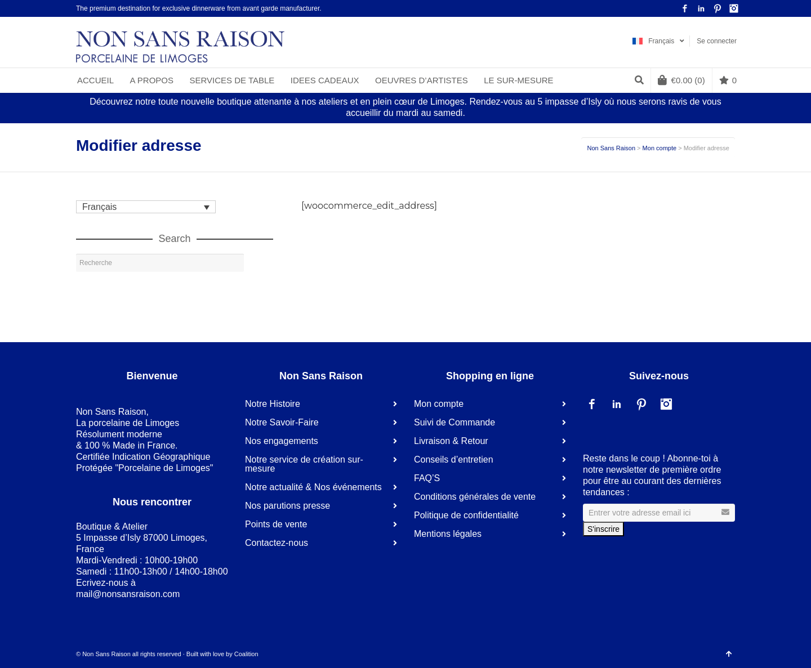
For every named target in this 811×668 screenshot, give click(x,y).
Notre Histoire (272, 404)
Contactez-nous (276, 543)
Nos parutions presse (287, 505)
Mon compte (660, 148)
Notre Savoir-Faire (282, 422)
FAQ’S (427, 478)
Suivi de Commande (454, 422)
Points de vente (276, 524)
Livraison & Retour (451, 441)
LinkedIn (701, 8)
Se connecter (717, 41)
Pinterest (717, 8)
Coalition (246, 654)
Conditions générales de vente (475, 496)
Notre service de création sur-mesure (304, 464)
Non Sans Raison (611, 148)
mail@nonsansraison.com (128, 594)
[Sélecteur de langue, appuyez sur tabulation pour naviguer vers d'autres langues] (146, 206)
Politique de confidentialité (466, 515)
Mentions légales (448, 534)
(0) (681, 80)
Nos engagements (281, 441)
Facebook (685, 8)
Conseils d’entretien (453, 459)
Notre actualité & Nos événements (313, 487)
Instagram (734, 8)
